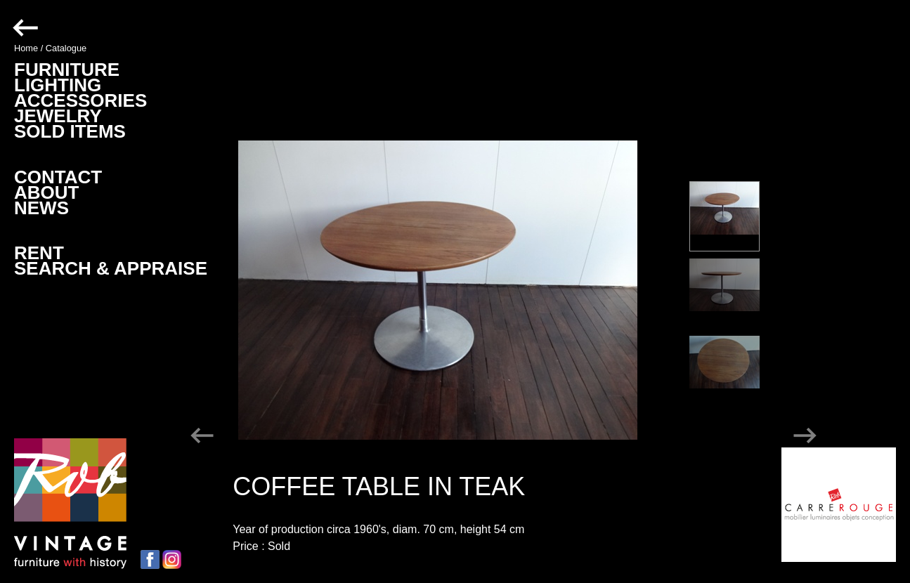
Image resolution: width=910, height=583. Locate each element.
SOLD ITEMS (70, 131)
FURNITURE (66, 69)
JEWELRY (58, 115)
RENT (39, 252)
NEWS (41, 207)
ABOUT (46, 192)
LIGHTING (57, 85)
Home (26, 48)
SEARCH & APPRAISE (110, 268)
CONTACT (58, 177)
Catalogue (66, 48)
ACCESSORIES (80, 100)
